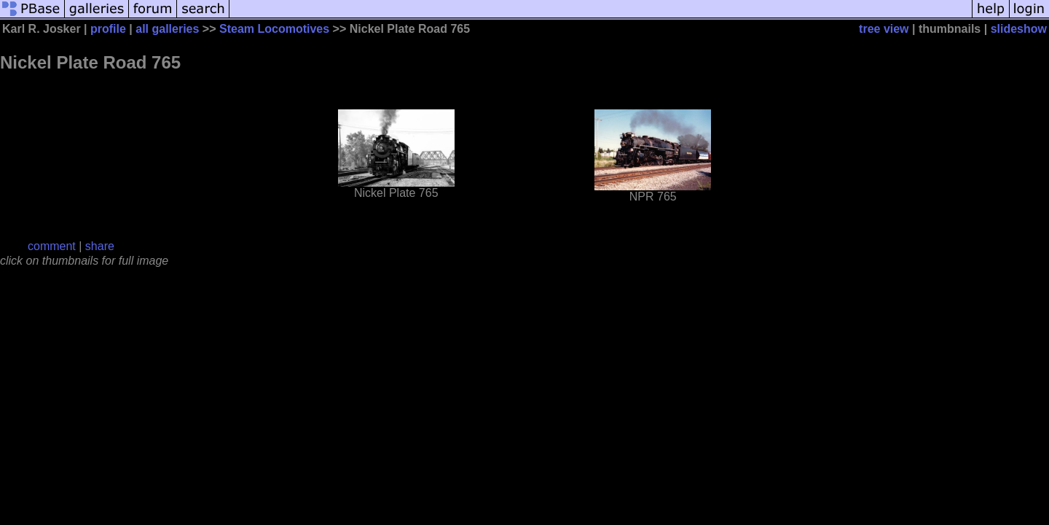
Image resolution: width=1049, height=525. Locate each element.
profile (108, 29)
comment (52, 246)
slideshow (1019, 29)
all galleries (167, 29)
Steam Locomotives (274, 29)
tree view (883, 29)
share (99, 246)
